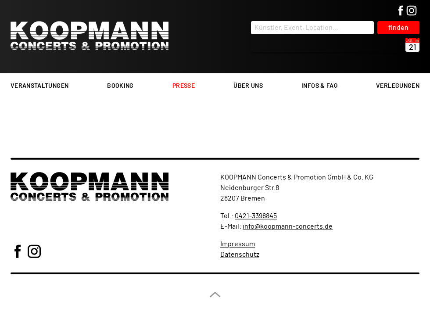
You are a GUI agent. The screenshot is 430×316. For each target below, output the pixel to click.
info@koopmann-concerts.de (288, 226)
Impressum (237, 244)
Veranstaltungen (39, 86)
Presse (183, 86)
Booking (120, 86)
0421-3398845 (256, 215)
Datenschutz (239, 254)
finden (398, 27)
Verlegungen (397, 86)
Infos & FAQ (319, 86)
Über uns (248, 86)
